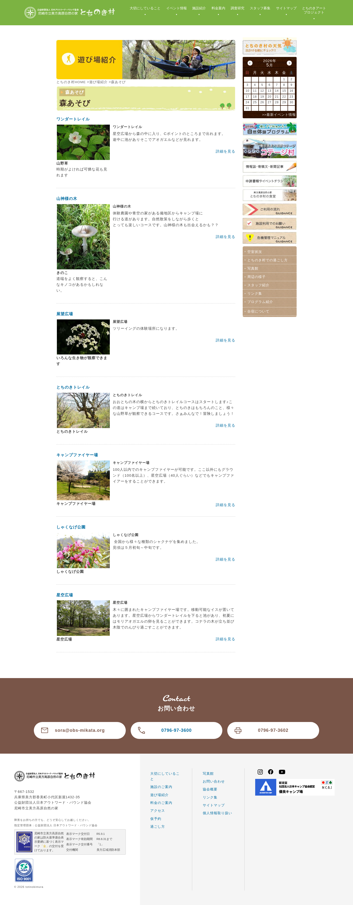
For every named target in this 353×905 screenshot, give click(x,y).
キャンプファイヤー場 (77, 455)
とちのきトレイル (73, 387)
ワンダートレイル (73, 119)
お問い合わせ (214, 781)
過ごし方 (157, 826)
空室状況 (254, 251)
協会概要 (210, 789)
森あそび (118, 82)
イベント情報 (176, 8)
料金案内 (218, 8)
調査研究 (237, 8)
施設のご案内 (161, 786)
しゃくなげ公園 (71, 527)
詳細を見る (225, 151)
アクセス (157, 810)
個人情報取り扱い (217, 813)
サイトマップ (286, 8)
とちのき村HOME (71, 82)
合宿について (258, 310)
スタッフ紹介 (258, 284)
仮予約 (155, 818)
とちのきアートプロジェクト (314, 10)
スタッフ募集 (260, 8)
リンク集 (254, 292)
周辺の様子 (256, 276)
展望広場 (64, 314)
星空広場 (64, 595)
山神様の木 (66, 198)
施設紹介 (199, 8)
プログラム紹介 (260, 301)
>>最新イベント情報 (279, 115)
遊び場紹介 (98, 82)
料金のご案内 (161, 802)
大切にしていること (145, 8)
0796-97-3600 (176, 730)
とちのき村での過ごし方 (267, 260)
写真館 (252, 268)
